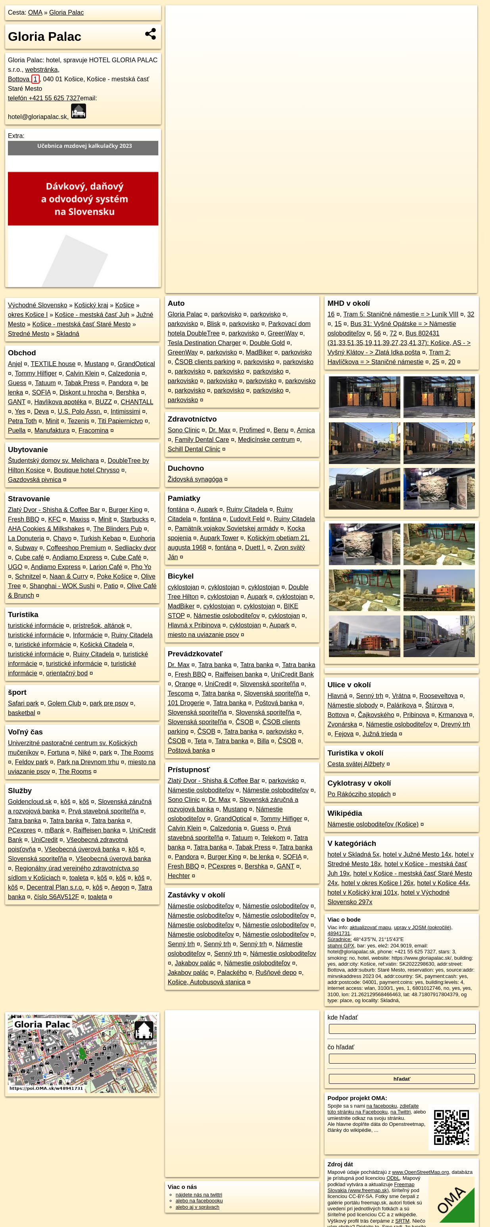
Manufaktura (52, 430)
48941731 (338, 933)
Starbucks (135, 519)
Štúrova (436, 705)
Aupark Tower (219, 538)
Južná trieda (380, 733)
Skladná (67, 333)
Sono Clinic (184, 430)
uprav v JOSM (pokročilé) (422, 927)
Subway (26, 547)
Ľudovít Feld (247, 519)
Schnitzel (28, 576)
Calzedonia (124, 373)
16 (330, 314)
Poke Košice (114, 576)
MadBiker (259, 352)
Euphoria (142, 538)
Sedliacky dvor (135, 547)
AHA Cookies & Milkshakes (46, 528)
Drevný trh (455, 724)
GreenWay (283, 333)
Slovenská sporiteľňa (37, 858)
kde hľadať (342, 1017)
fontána (178, 509)
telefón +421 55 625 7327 (44, 98)
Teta (200, 741)
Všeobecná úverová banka (81, 849)
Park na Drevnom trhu (88, 762)
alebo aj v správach (197, 1207)
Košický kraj (91, 305)
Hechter (179, 875)
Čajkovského (376, 714)
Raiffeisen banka (97, 830)
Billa (263, 741)
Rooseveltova (438, 695)
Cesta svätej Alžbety (355, 764)
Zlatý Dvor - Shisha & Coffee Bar (54, 509)
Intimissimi (125, 411)
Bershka (127, 392)
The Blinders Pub (117, 528)
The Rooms (137, 752)
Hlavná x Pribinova (194, 625)
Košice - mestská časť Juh (92, 314)
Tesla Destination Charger (204, 342)
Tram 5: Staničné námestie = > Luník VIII (400, 314)
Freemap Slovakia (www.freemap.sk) (370, 1187)
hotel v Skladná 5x (353, 854)
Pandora (120, 383)
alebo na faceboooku (199, 1201)
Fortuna (58, 752)
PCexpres (22, 830)
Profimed (252, 430)
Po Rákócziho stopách (358, 794)
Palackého (232, 972)
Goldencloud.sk (30, 801)
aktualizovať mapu (370, 927)
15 (338, 323)
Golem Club (64, 703)
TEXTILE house (53, 363)
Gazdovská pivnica (34, 479)
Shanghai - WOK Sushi (62, 586)
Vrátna (401, 695)
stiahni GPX (340, 946)
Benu (281, 430)
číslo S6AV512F (56, 896)
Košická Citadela (103, 644)
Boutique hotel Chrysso (86, 470)
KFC (54, 519)
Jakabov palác (195, 963)
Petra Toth (22, 421)
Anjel (15, 363)
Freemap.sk (385, 287)
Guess (17, 383)
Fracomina (94, 430)
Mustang (97, 363)
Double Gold (267, 342)
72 (393, 333)
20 (451, 362)
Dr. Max (220, 430)
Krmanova (452, 714)
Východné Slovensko (37, 305)
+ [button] (179, 19)
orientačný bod (67, 673)
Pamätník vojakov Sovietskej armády (227, 528)
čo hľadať (340, 1047)
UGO (15, 567)
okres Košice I (28, 314)
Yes (20, 411)
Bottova (24, 79)
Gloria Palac (66, 12)
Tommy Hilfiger (36, 373)
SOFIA (41, 392)
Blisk (213, 323)
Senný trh (181, 944)
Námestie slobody (352, 705)
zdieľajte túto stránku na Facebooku (373, 1109)
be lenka (262, 856)
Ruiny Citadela (132, 635)
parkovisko (226, 314)
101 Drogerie (186, 703)
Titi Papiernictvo (120, 421)
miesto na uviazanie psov (203, 634)
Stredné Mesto (28, 333)
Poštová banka (276, 703)
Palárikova (402, 705)
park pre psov (109, 703)
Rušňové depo (276, 972)
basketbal (21, 712)
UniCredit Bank (292, 674)
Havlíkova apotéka (60, 402)
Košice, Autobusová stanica (207, 982)
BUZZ (103, 402)
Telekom (273, 837)
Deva (41, 411)
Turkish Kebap (100, 538)
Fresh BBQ (23, 519)
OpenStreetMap (344, 287)
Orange (185, 684)
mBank (55, 830)
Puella (16, 430)
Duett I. (255, 547)
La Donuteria (26, 538)
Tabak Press (82, 383)
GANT (16, 402)
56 (377, 333)
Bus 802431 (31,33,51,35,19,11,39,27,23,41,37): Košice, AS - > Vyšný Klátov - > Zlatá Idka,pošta (399, 343)
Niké (84, 752)
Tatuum (45, 383)
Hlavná (337, 695)
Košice (124, 305)
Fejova (344, 733)
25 (436, 362)
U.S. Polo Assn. (80, 411)
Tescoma (180, 693)
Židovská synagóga (195, 479)
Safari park (23, 703)
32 (471, 314)
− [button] (179, 31)
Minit (52, 421)
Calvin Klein (82, 373)
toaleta (78, 877)
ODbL (393, 1178)
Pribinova (416, 714)
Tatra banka (24, 820)
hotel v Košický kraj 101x (362, 892)
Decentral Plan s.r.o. (55, 887)
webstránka (41, 69)
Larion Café (105, 567)
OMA (35, 12)
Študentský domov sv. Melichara (53, 460)
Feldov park (31, 762)
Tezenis (78, 421)
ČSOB (245, 722)
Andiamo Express (77, 557)
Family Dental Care (202, 439)
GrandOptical (136, 363)
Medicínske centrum (266, 439)
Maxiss (80, 519)
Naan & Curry (69, 576)
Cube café (29, 557)
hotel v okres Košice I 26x (377, 883)
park (106, 752)
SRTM (402, 1221)
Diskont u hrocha (83, 392)
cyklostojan (183, 587)
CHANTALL (137, 402)
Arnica (306, 430)
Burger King (125, 509)
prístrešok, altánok (99, 625)
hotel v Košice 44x (443, 883)
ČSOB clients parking (205, 362)
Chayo (62, 538)
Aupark (207, 509)
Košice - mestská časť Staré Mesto (81, 324)
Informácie (88, 635)
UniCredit (44, 839)
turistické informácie (36, 625)
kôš (66, 801)
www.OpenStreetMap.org (420, 1172)
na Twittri (400, 1112)
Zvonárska (342, 724)
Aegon (120, 887)
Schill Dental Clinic (194, 449)
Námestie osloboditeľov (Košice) (373, 824)
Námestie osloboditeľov (227, 615)
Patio (111, 586)
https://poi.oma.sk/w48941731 (444, 287)
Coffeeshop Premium (76, 547)
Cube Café (126, 557)
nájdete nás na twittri (199, 1195)
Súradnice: (339, 939)
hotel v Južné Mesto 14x (417, 854)
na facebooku (382, 1106)
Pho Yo (141, 567)
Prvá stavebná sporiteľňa (103, 811)
